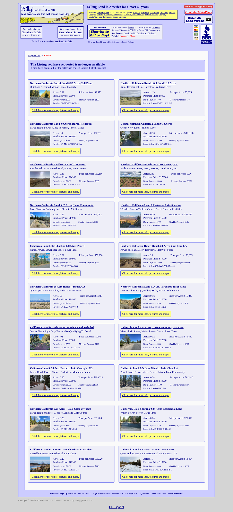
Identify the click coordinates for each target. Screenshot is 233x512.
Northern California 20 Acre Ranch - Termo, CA (57, 286)
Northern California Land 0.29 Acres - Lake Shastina (151, 205)
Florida (172, 12)
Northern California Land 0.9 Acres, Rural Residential (61, 123)
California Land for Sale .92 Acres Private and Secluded (62, 327)
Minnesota (118, 15)
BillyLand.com (34, 55)
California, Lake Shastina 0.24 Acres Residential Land (151, 408)
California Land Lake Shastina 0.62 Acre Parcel (57, 245)
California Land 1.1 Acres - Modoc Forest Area (147, 449)
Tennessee (107, 17)
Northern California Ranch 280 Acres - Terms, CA (149, 164)
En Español (116, 507)
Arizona (136, 12)
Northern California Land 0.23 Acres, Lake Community (62, 205)
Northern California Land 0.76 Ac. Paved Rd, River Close (153, 286)
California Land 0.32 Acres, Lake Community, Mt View (152, 327)
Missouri (127, 15)
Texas (115, 17)
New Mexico (138, 15)
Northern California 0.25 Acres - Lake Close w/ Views (60, 408)
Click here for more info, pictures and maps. (55, 110)
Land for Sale (103, 12)
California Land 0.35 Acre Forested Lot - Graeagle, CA (61, 368)
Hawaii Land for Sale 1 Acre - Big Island (140, 33)
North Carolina (151, 15)
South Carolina (95, 17)
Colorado (164, 12)
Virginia (122, 17)
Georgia (92, 15)
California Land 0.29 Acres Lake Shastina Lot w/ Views (61, 449)
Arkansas (145, 12)
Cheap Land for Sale (31, 32)
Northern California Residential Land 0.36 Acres (58, 164)
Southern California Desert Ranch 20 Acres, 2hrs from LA (154, 245)
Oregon (162, 15)
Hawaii (100, 15)
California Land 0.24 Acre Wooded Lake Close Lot (149, 368)
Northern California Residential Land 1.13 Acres (148, 83)
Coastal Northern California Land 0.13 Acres (146, 123)
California (154, 12)
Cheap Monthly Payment (70, 32)
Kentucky (108, 15)
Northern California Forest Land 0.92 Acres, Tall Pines (61, 83)
